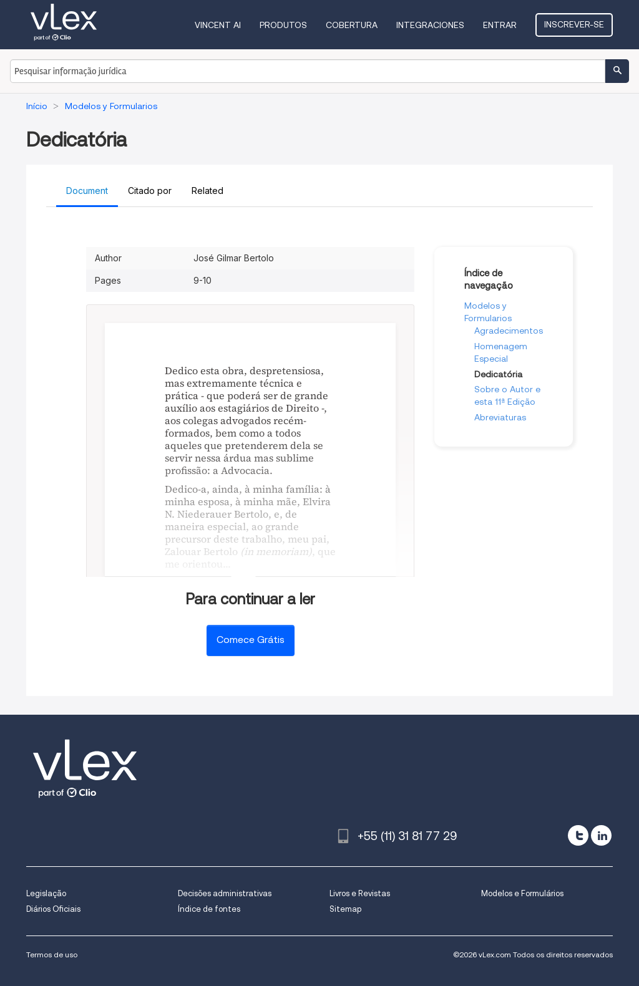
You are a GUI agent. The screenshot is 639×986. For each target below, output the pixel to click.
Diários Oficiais (53, 909)
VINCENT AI (218, 25)
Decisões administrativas (224, 893)
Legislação (46, 893)
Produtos (283, 25)
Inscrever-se (574, 24)
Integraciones (430, 25)
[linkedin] (601, 835)
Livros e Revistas (359, 893)
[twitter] (578, 835)
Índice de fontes (209, 909)
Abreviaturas (500, 417)
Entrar (500, 25)
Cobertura (352, 25)
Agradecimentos (508, 331)
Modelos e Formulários (522, 893)
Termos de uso (51, 954)
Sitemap (345, 909)
